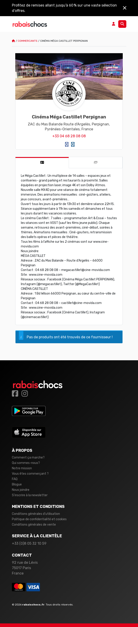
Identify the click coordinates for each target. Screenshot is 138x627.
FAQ (15, 479)
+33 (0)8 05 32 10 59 (29, 543)
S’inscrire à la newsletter (30, 495)
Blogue (17, 484)
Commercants (27, 40)
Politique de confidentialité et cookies (39, 519)
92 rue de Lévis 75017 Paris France (25, 567)
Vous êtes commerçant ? (30, 474)
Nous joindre (20, 490)
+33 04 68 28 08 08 (69, 136)
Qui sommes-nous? (26, 463)
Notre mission (22, 468)
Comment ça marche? (28, 457)
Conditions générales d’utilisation (36, 514)
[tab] (42, 162)
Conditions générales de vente (34, 525)
